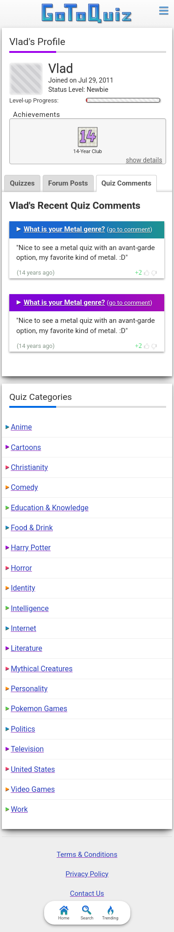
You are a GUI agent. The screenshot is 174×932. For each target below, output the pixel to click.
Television (27, 749)
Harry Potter (31, 547)
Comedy (24, 487)
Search (87, 913)
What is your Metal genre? (64, 229)
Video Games (33, 789)
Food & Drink (32, 527)
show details (144, 160)
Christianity (29, 467)
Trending (110, 913)
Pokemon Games (39, 708)
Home (63, 913)
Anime (21, 427)
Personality (29, 688)
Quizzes (22, 183)
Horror (21, 568)
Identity (23, 588)
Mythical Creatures (41, 668)
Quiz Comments (127, 183)
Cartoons (26, 447)
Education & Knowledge (50, 507)
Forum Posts (68, 183)
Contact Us (87, 893)
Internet (23, 628)
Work (19, 809)
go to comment (129, 229)
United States (33, 769)
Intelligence (30, 608)
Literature (26, 648)
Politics (23, 729)
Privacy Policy (86, 874)
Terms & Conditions (87, 854)
